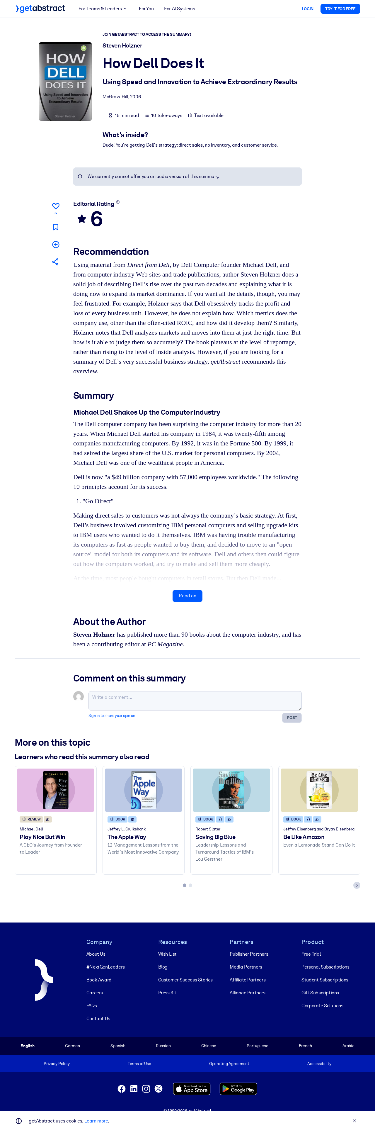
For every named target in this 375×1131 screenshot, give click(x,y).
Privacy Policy (57, 1063)
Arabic (348, 1045)
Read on (187, 595)
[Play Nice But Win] (55, 789)
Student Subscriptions (324, 980)
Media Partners (246, 967)
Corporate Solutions (322, 1005)
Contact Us (98, 1018)
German (72, 1045)
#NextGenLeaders (105, 967)
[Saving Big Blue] (231, 789)
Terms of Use (139, 1063)
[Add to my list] (56, 244)
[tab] (184, 885)
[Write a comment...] (195, 700)
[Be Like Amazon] (319, 789)
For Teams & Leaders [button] (103, 8)
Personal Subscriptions (325, 967)
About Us (95, 954)
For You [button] (146, 8)
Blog (163, 967)
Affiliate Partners (247, 980)
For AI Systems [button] (179, 8)
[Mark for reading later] (56, 227)
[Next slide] (356, 884)
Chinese (208, 1045)
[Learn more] (118, 202)
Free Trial (311, 954)
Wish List (167, 954)
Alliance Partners (247, 993)
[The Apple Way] (143, 789)
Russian (163, 1045)
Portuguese (257, 1045)
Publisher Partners (249, 954)
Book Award (99, 980)
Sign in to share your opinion (111, 715)
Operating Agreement (229, 1063)
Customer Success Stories (185, 980)
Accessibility (319, 1063)
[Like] (56, 208)
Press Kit (167, 993)
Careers (94, 993)
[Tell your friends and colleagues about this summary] (56, 261)
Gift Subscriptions (320, 993)
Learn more (96, 1121)
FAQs (91, 1005)
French (305, 1045)
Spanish (117, 1045)
